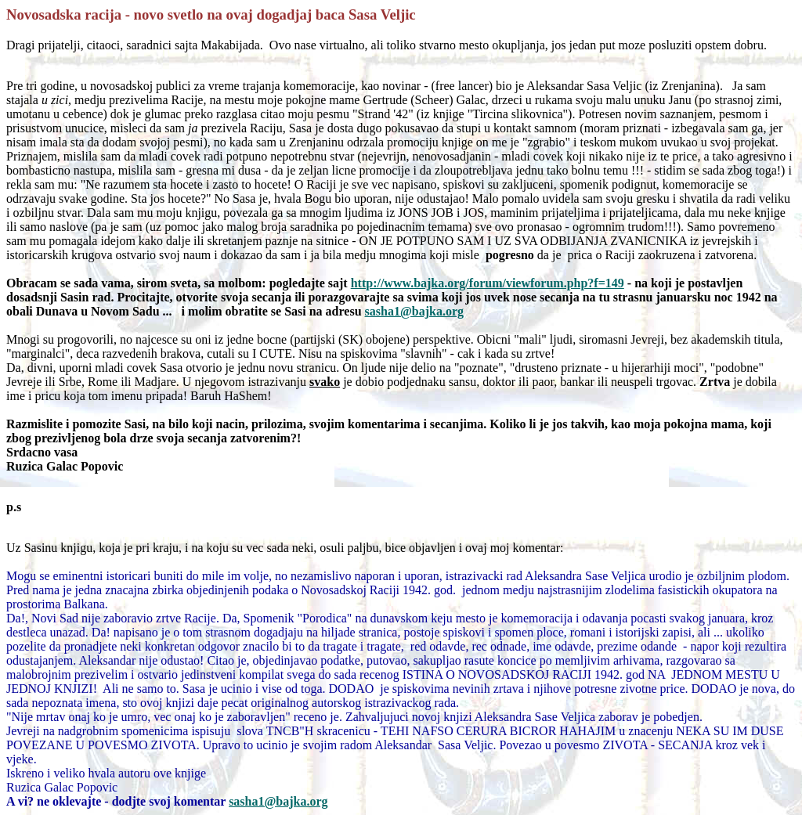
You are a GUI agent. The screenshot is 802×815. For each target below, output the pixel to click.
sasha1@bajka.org (278, 801)
